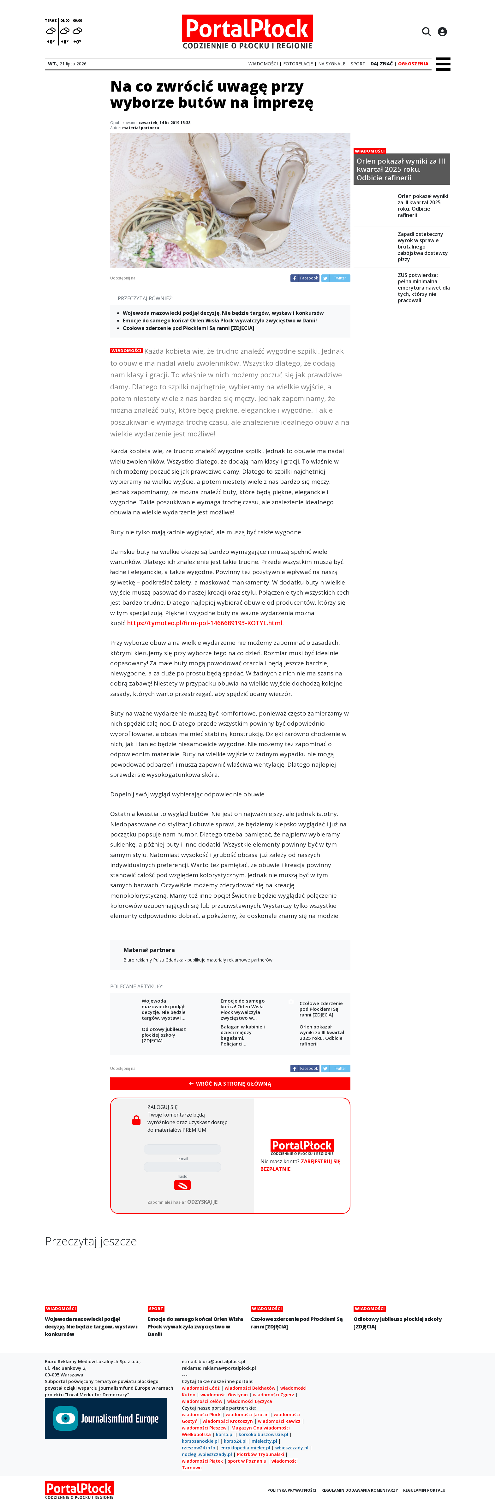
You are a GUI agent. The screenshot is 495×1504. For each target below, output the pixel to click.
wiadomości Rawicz (279, 1421)
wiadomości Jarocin (247, 1414)
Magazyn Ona (246, 1428)
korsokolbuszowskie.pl (263, 1434)
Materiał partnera (149, 950)
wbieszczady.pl (291, 1448)
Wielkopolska (196, 1434)
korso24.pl (235, 1441)
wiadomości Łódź (201, 1388)
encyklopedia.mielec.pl (245, 1448)
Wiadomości (126, 350)
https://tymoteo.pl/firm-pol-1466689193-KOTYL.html (205, 623)
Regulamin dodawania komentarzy (359, 1490)
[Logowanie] (442, 31)
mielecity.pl (264, 1441)
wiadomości (277, 1428)
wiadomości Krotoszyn (228, 1421)
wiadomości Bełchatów (250, 1388)
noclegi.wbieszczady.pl (207, 1454)
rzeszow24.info (198, 1448)
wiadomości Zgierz (273, 1395)
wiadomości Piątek (202, 1461)
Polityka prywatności (291, 1490)
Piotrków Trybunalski (260, 1454)
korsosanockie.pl (200, 1441)
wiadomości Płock (201, 1414)
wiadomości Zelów (202, 1401)
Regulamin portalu (424, 1490)
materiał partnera (140, 127)
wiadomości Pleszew (204, 1428)
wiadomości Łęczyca (249, 1401)
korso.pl (225, 1434)
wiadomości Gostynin (224, 1395)
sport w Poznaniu (247, 1461)
